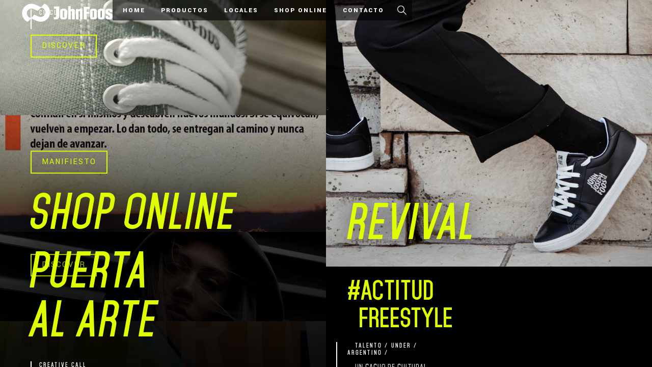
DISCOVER (64, 45)
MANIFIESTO (69, 161)
